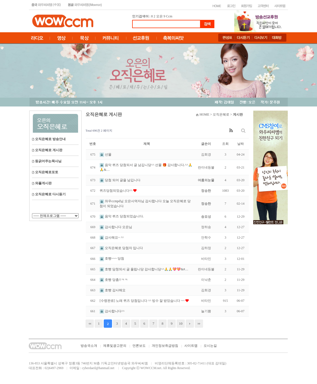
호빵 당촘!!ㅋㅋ (114, 280)
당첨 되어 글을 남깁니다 (120, 180)
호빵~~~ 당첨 (112, 258)
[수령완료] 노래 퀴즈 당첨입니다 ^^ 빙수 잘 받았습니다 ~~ (142, 301)
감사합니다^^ (112, 311)
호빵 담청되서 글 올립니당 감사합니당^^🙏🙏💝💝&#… (144, 269)
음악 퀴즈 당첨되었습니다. (122, 216)
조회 (225, 144)
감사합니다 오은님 (116, 227)
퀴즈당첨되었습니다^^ (116, 191)
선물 (105, 154)
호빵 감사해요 (113, 290)
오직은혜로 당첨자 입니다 (121, 248)
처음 (90, 323)
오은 (159, 16)
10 (181, 323)
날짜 (240, 144)
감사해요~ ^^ (112, 237)
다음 (190, 323)
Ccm (169, 16)
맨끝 (199, 323)
